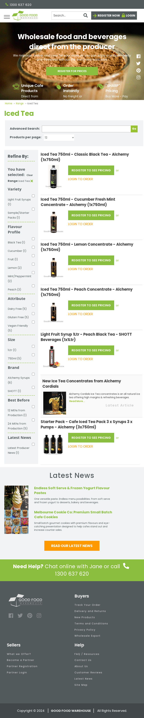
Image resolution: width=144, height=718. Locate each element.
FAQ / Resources (87, 654)
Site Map (81, 685)
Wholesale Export (88, 635)
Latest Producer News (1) (18, 450)
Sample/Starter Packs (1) (18, 215)
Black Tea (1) (16, 242)
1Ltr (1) (12, 350)
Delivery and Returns (90, 611)
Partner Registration (22, 666)
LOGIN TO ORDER (80, 179)
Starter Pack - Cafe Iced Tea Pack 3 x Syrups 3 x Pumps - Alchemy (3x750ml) (86, 424)
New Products (85, 617)
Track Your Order (88, 605)
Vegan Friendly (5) (18, 328)
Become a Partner (20, 660)
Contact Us (83, 660)
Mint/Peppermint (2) (19, 278)
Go (134, 129)
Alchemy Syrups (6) (19, 380)
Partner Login (17, 672)
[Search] (71, 15)
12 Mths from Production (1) (17, 412)
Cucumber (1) (17, 251)
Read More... (77, 401)
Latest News (84, 678)
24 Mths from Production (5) (18, 426)
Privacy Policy (85, 629)
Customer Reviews (88, 672)
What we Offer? (19, 654)
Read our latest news (72, 545)
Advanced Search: (25, 128)
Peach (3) (14, 290)
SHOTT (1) (14, 391)
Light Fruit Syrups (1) (19, 202)
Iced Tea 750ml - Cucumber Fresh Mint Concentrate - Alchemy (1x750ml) (78, 202)
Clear (30, 175)
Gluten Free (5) (18, 317)
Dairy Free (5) (17, 309)
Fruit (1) (13, 259)
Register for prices (72, 72)
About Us (81, 666)
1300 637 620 (19, 5)
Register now (109, 15)
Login (130, 15)
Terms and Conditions (91, 623)
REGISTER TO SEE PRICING (91, 170)
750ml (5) (14, 358)
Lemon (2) (15, 268)
